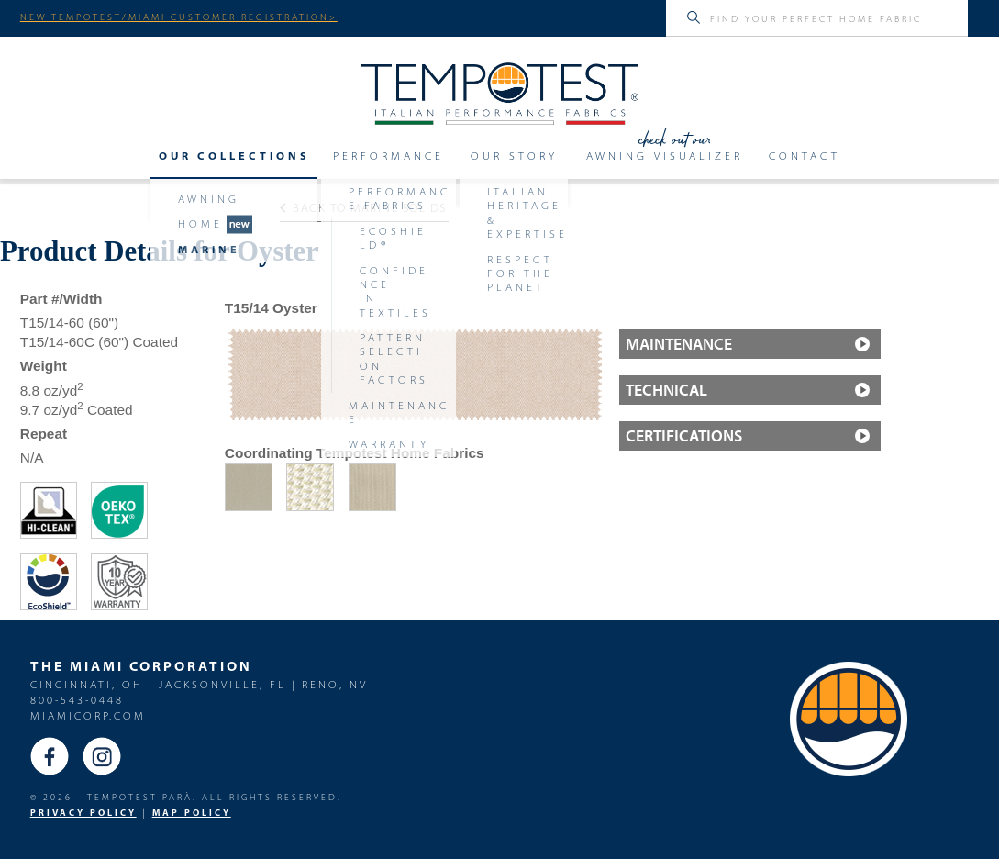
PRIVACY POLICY (83, 813)
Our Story (514, 156)
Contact (804, 156)
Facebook (49, 756)
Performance (388, 156)
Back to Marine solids (364, 207)
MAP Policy (191, 813)
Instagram (102, 756)
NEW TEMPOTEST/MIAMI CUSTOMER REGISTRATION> (179, 16)
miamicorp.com (88, 715)
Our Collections (234, 156)
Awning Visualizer (664, 156)
